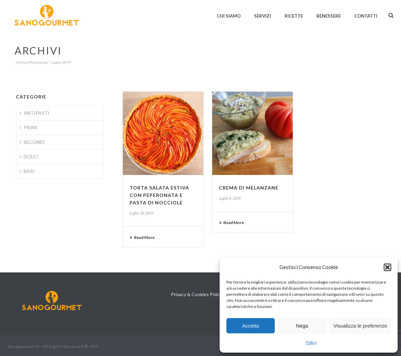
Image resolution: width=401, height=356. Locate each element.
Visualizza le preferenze (360, 326)
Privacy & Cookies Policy (196, 294)
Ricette (294, 16)
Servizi (262, 16)
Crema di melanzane (249, 188)
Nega (302, 326)
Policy (311, 342)
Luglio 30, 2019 (141, 213)
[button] (387, 267)
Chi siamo (229, 16)
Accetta (250, 326)
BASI (27, 171)
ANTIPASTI (34, 113)
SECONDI (32, 142)
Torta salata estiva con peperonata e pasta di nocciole (159, 195)
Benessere (328, 16)
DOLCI (29, 156)
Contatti (365, 16)
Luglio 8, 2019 (230, 198)
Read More (142, 237)
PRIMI (28, 127)
